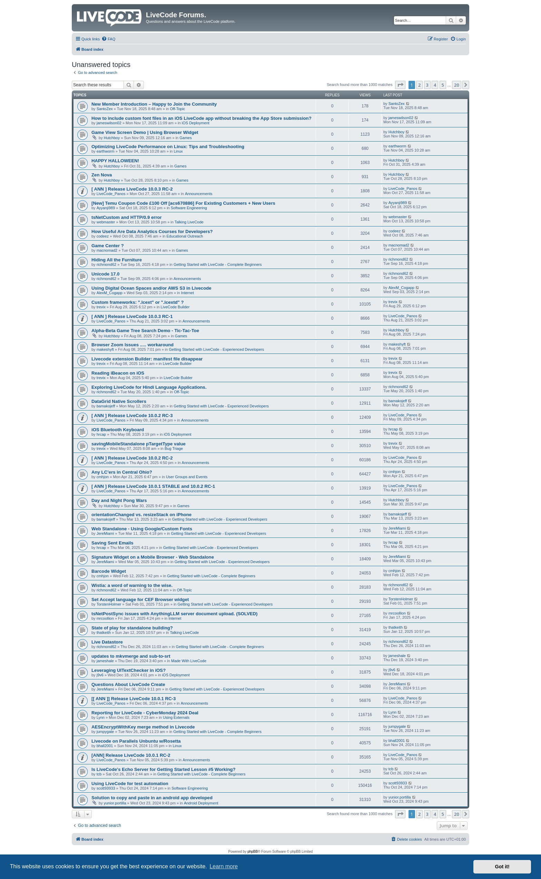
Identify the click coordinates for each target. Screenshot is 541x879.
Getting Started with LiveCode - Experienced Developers (216, 349)
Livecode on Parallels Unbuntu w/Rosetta (136, 741)
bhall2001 (105, 746)
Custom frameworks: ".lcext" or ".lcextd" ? (137, 302)
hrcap (101, 434)
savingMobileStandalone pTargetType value (138, 443)
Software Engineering (189, 208)
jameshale (105, 661)
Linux (178, 151)
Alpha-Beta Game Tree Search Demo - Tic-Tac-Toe (145, 330)
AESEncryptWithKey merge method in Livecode (143, 727)
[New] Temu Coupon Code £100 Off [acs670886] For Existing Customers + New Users (183, 203)
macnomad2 (107, 250)
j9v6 (100, 675)
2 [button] (419, 85)
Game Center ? (107, 245)
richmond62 (106, 264)
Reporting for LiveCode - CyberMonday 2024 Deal (144, 712)
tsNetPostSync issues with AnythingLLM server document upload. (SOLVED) (174, 613)
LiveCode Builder (175, 307)
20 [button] (456, 85)
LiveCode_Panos (111, 194)
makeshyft (105, 349)
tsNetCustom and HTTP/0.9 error (126, 217)
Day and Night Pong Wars (119, 500)
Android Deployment (201, 803)
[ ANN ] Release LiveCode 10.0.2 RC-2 (132, 458)
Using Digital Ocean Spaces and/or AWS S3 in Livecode (151, 288)
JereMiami (105, 533)
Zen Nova (101, 174)
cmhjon (103, 477)
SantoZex (105, 109)
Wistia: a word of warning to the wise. (132, 585)
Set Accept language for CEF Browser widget (140, 599)
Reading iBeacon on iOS (117, 373)
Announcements (199, 194)
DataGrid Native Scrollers (118, 401)
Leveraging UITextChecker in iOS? (128, 670)
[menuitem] (108, 39)
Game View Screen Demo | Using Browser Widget (144, 132)
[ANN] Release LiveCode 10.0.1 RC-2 (130, 755)
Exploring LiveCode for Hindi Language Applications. (149, 387)
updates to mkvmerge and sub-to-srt (130, 656)
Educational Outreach (185, 236)
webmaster (106, 222)
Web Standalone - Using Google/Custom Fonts (141, 528)
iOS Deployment (195, 123)
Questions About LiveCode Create (128, 684)
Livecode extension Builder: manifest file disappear (147, 358)
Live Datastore (107, 642)
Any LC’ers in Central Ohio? (121, 472)
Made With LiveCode (188, 661)
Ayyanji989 (106, 208)
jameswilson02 (109, 123)
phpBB (252, 851)
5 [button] (443, 85)
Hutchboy (112, 138)
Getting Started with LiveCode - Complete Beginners (218, 264)
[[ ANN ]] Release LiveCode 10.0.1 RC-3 (133, 698)
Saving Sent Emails (112, 542)
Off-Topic (177, 109)
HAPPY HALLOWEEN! (115, 160)
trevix (101, 307)
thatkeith (104, 632)
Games (185, 138)
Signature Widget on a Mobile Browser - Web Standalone (152, 557)
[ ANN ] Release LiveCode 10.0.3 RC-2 (132, 189)
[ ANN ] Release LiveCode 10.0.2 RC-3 (132, 415)
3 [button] (427, 85)
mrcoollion (105, 618)
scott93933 (106, 788)
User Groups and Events (186, 477)
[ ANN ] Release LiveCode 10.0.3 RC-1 (132, 316)
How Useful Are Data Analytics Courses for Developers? (152, 231)
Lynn (101, 717)
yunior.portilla (115, 803)
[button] (400, 85)
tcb (99, 774)
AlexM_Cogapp (109, 293)
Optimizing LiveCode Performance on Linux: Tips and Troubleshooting (167, 146)
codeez (103, 236)
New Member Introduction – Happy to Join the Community (154, 104)
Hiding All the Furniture (116, 259)
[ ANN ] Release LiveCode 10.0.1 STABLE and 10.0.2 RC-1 (153, 486)
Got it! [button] (502, 866)
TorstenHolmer (109, 604)
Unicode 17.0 (105, 274)
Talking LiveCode (189, 222)
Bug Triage (174, 448)
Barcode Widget (108, 571)
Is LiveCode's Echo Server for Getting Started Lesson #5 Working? (163, 769)
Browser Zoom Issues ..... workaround (132, 344)
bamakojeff (106, 406)
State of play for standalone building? (132, 627)
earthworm (106, 151)
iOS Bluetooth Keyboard (117, 429)
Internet (187, 293)
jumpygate (105, 732)
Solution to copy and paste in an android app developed (152, 797)
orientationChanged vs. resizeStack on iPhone (141, 514)
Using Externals (176, 717)
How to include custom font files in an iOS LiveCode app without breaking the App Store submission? (201, 118)
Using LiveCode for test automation (129, 783)
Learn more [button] (223, 866)
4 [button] (435, 85)
